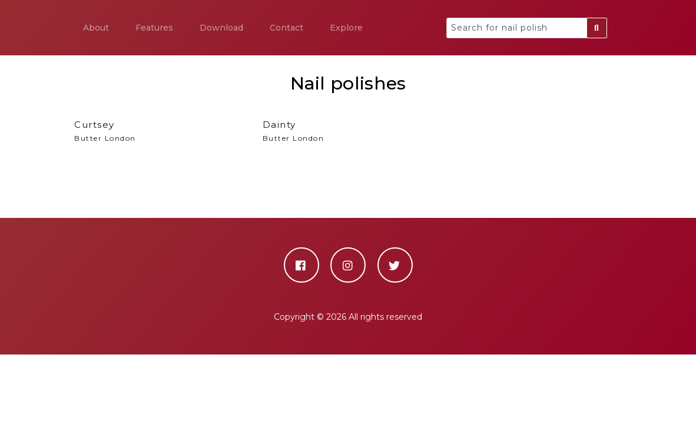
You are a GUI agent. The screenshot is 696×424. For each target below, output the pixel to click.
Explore (346, 27)
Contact (286, 27)
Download (221, 27)
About (96, 27)
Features (154, 27)
